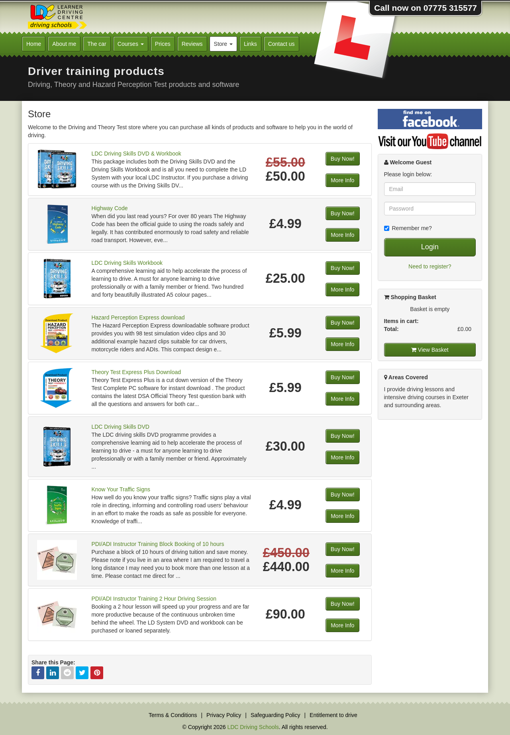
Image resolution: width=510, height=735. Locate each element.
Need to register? (429, 266)
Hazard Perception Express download (137, 317)
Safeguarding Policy (275, 715)
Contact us (281, 44)
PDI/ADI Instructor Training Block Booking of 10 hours (157, 544)
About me (64, 44)
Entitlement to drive (333, 715)
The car (96, 44)
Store (223, 44)
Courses (131, 44)
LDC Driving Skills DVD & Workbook (136, 153)
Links (250, 44)
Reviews (192, 44)
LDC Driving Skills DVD (120, 427)
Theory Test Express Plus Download (136, 372)
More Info (342, 180)
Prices (163, 44)
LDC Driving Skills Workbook (127, 263)
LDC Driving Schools (253, 727)
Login (430, 247)
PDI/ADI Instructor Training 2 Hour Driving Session (153, 598)
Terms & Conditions (173, 715)
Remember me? (408, 228)
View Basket (430, 350)
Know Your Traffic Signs (120, 489)
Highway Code (109, 208)
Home (33, 44)
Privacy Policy (223, 715)
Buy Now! (343, 159)
